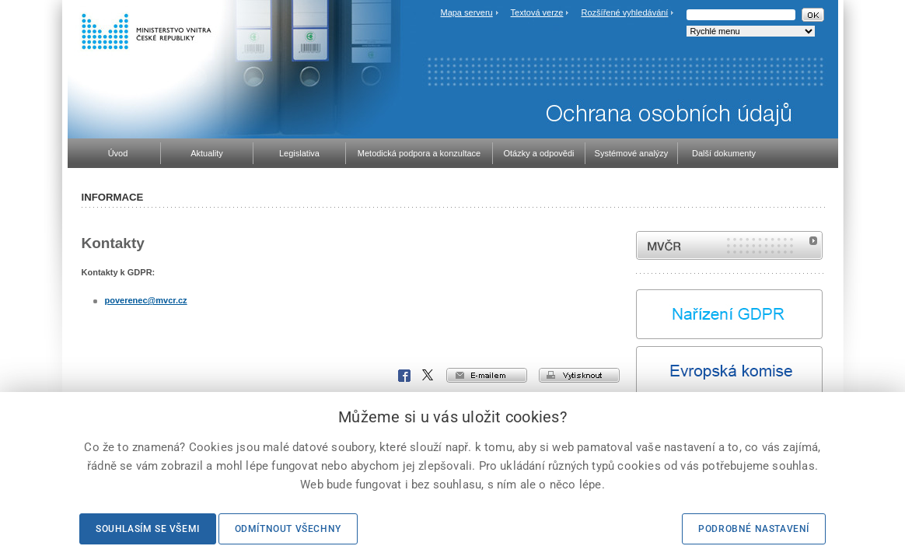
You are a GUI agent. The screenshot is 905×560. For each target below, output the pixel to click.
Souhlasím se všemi (148, 528)
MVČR (729, 245)
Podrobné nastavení (753, 528)
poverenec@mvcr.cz (146, 300)
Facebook (404, 375)
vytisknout (579, 375)
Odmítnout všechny (288, 528)
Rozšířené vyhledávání (625, 12)
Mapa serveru (466, 12)
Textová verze (537, 12)
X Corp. (428, 375)
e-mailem (486, 375)
